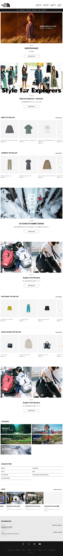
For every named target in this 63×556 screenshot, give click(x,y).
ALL (17, 10)
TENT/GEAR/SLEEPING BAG (40, 475)
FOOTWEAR (4, 475)
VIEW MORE (59, 117)
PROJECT (44, 10)
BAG (33, 471)
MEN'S (3, 468)
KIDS (39, 10)
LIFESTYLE (34, 10)
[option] (28, 131)
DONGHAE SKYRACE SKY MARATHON (10, 533)
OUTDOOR (22, 10)
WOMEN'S (35, 468)
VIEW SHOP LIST (58, 489)
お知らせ (53, 5)
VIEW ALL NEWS (58, 532)
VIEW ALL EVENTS (57, 525)
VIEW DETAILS (31, 56)
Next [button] (59, 132)
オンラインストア (38, 5)
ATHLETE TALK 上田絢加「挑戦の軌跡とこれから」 (6, 527)
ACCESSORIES (5, 478)
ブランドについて (46, 5)
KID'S (2, 471)
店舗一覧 (60, 5)
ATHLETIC (28, 10)
